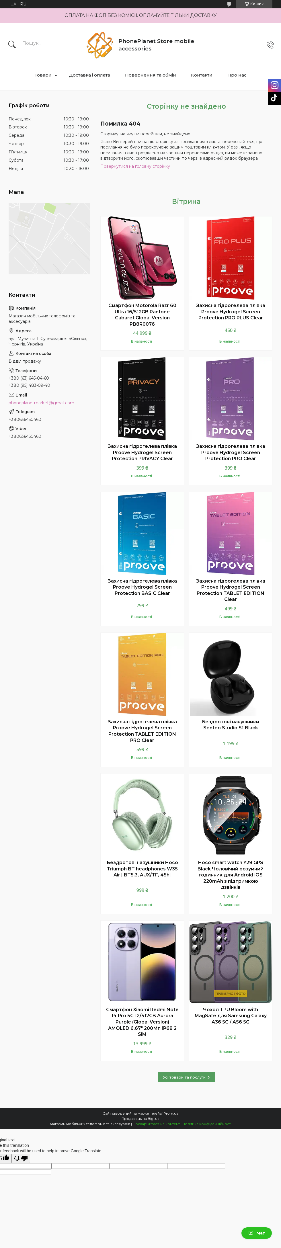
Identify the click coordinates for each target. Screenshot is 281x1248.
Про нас (237, 75)
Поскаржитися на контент (156, 1124)
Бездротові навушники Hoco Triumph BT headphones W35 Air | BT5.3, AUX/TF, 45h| (142, 869)
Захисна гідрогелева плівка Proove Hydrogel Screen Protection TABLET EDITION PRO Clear (142, 731)
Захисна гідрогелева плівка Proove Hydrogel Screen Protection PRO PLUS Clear (230, 312)
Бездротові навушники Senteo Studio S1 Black (230, 725)
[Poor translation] (21, 1158)
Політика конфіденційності (206, 1124)
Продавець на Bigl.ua (140, 1118)
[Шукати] (12, 45)
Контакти (201, 75)
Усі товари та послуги (184, 1077)
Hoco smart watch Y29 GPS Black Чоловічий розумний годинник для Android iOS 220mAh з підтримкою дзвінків (231, 875)
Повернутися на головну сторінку (135, 166)
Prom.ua (170, 1113)
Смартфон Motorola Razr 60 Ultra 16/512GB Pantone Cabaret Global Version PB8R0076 (142, 315)
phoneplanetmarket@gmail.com (41, 402)
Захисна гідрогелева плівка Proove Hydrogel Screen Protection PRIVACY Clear (142, 452)
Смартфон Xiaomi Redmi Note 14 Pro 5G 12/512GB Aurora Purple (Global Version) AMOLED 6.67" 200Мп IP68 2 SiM (142, 1022)
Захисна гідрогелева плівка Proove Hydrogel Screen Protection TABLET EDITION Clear (230, 590)
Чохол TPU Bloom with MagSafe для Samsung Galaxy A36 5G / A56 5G (231, 1016)
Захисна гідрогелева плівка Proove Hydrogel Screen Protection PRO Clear (230, 452)
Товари (43, 75)
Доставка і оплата (89, 75)
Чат (256, 1233)
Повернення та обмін (150, 75)
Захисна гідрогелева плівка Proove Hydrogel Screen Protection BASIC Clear (142, 587)
